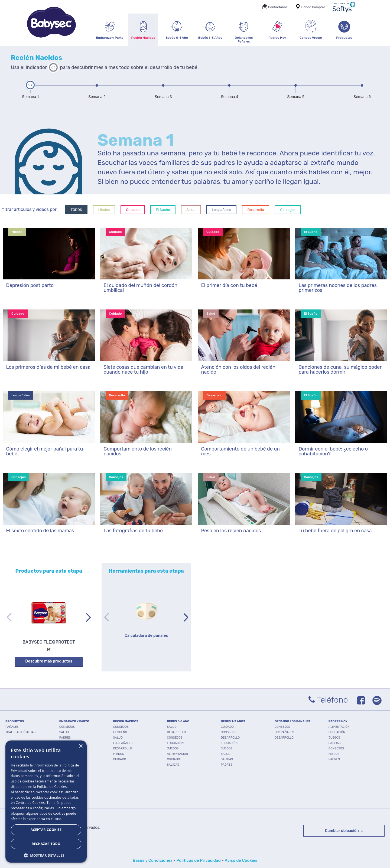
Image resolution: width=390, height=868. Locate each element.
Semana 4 (229, 97)
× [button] (81, 746)
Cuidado (132, 210)
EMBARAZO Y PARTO (74, 721)
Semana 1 (30, 97)
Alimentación (177, 754)
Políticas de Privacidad (199, 860)
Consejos (287, 210)
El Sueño (163, 210)
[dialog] (46, 801)
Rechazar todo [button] (46, 843)
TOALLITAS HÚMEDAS (20, 732)
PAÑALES (12, 727)
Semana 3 (163, 97)
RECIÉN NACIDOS (125, 721)
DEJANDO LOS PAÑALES (292, 721)
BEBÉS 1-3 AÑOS (233, 721)
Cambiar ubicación (342, 830)
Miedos (104, 210)
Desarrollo (255, 210)
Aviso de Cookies (241, 860)
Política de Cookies (52, 786)
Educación (175, 743)
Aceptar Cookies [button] (46, 829)
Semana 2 (97, 97)
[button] (46, 855)
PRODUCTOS (14, 721)
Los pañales (221, 210)
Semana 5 (295, 97)
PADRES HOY (338, 721)
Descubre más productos (48, 661)
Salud (191, 210)
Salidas (173, 764)
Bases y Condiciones (153, 860)
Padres (65, 737)
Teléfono (328, 700)
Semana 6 (362, 97)
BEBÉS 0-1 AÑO (178, 721)
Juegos (172, 748)
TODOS (76, 210)
